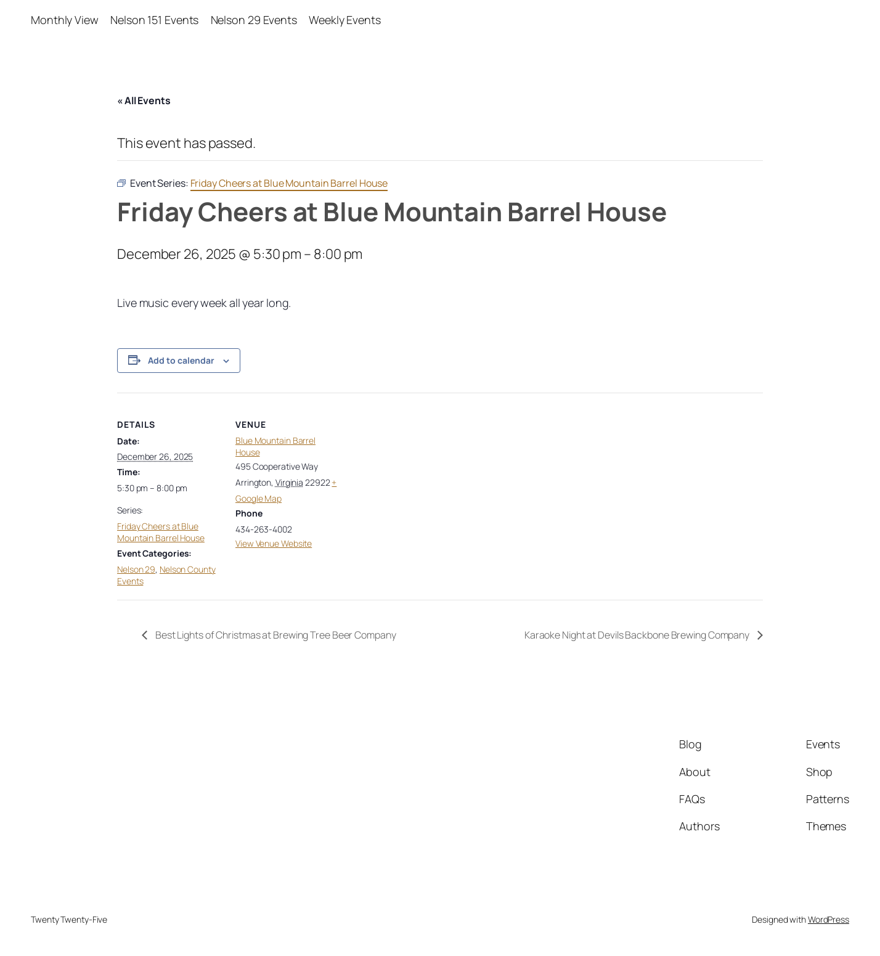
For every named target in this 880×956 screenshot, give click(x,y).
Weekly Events (345, 19)
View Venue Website (273, 543)
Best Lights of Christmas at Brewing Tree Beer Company (274, 635)
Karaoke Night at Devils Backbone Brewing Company (637, 635)
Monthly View (65, 19)
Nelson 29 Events (254, 19)
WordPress (828, 919)
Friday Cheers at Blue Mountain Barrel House (161, 532)
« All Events (144, 100)
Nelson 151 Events (154, 19)
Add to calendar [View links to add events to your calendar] (181, 360)
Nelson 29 (136, 569)
